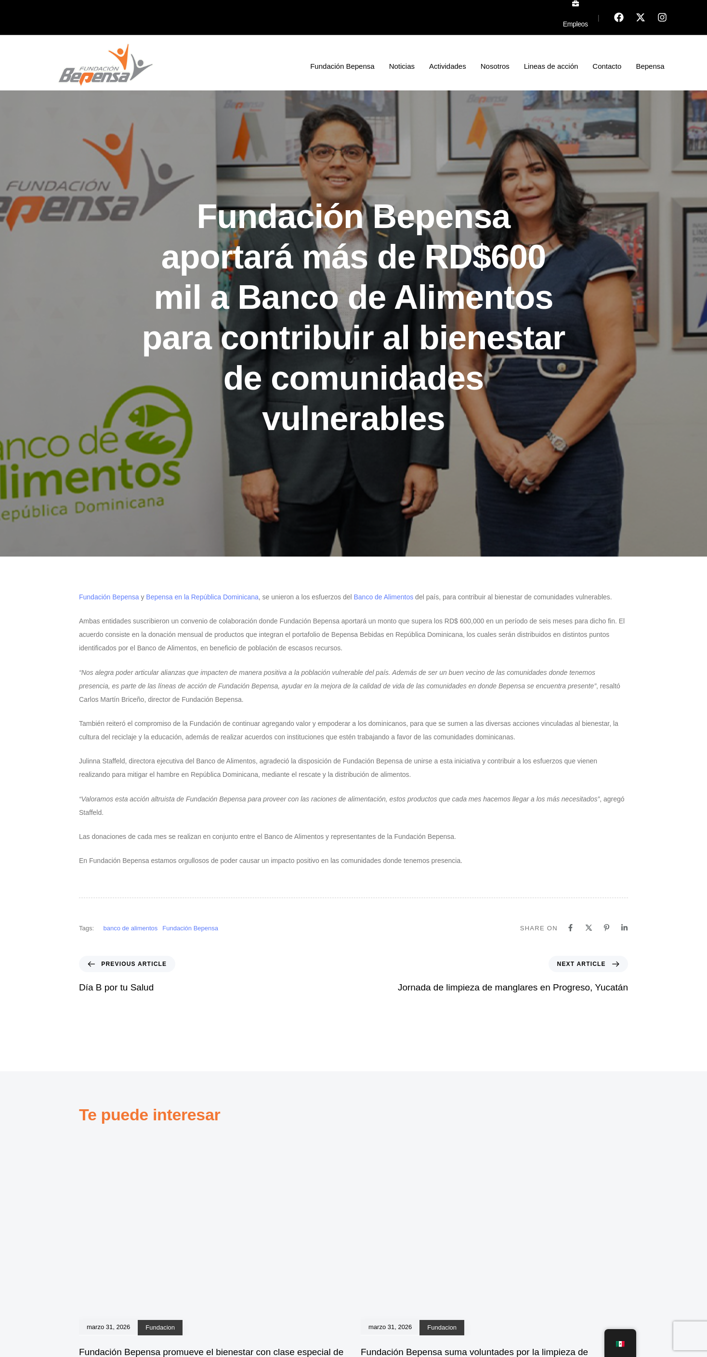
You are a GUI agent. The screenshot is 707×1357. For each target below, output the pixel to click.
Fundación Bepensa (342, 66)
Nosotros (495, 66)
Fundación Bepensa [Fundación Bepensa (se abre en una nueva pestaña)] (109, 597)
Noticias (402, 66)
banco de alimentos (131, 928)
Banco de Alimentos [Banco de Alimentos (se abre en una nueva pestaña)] (383, 597)
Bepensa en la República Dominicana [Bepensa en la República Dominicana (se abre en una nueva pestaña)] (202, 597)
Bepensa (650, 66)
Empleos (575, 24)
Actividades (447, 66)
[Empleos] (575, 3)
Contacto (606, 66)
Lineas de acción (551, 66)
